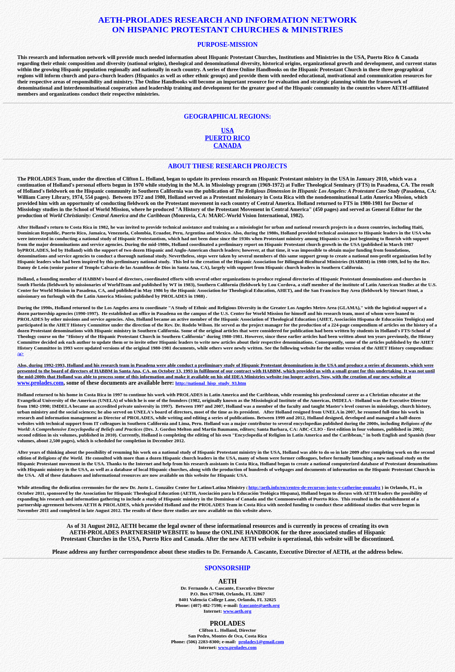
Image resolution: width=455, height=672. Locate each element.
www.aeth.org (237, 611)
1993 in (190, 371)
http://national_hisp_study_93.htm (211, 383)
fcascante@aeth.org (259, 605)
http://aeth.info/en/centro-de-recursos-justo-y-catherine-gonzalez (315, 487)
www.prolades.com (40, 383)
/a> (20, 353)
